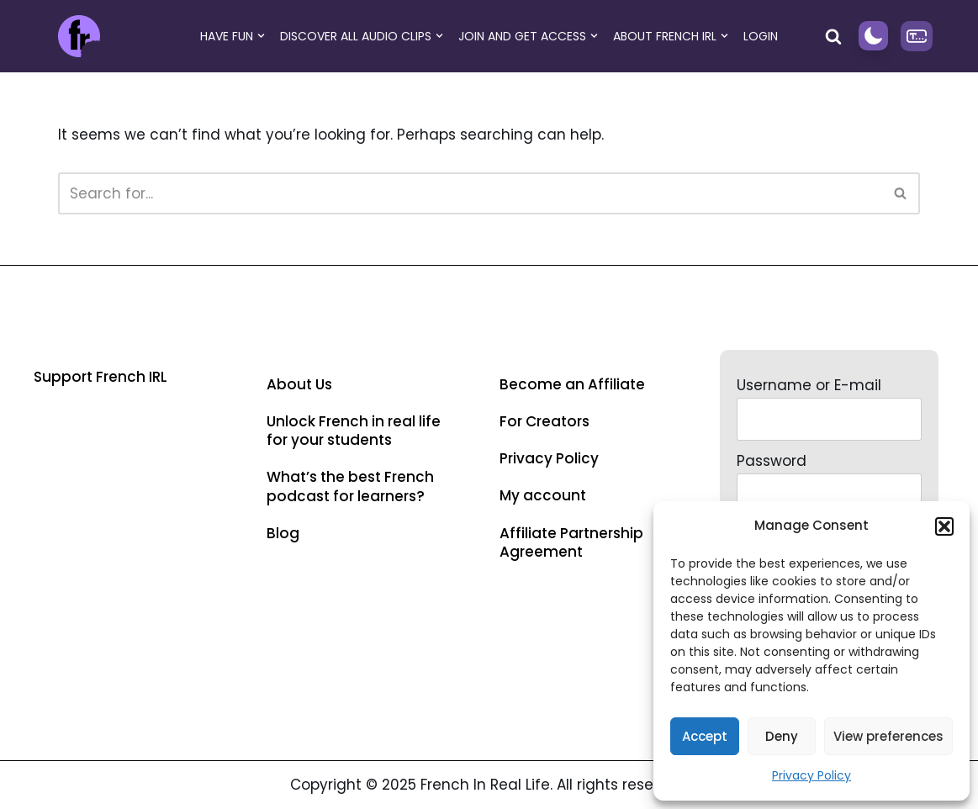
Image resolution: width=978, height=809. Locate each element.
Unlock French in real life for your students (354, 430)
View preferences (888, 736)
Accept (704, 736)
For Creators (544, 421)
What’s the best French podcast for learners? (350, 486)
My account (543, 495)
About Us (299, 384)
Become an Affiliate (572, 384)
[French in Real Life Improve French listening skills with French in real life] (79, 36)
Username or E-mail (809, 385)
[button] (944, 526)
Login (760, 36)
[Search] (833, 36)
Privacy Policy (811, 775)
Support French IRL (100, 377)
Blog (283, 533)
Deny (781, 736)
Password (771, 461)
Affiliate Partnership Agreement (571, 542)
